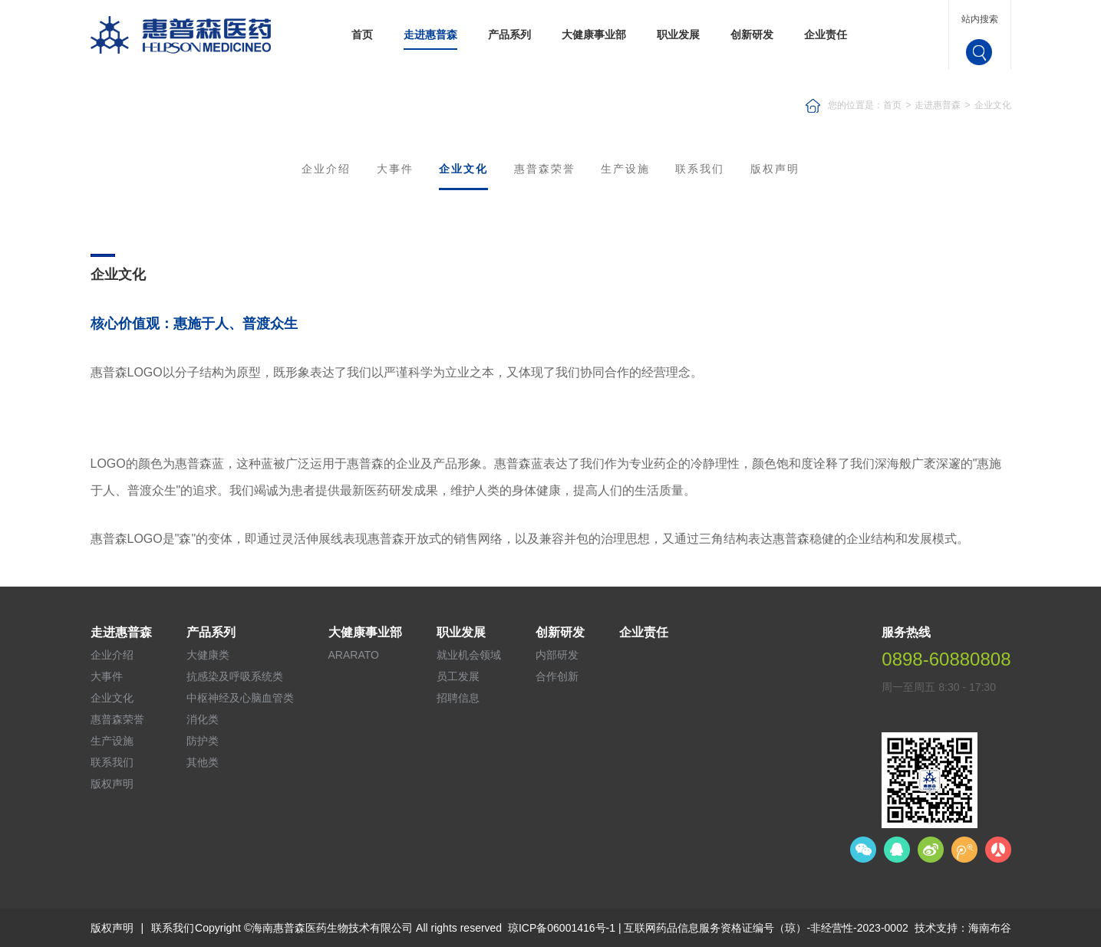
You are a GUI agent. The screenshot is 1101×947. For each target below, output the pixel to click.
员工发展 (458, 676)
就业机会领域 (469, 655)
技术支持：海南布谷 (963, 928)
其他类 (202, 762)
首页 (362, 34)
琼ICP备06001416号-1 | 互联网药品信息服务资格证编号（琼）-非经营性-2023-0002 (708, 928)
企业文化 (992, 105)
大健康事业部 (594, 34)
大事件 (395, 169)
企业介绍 (326, 169)
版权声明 (774, 169)
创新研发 (751, 34)
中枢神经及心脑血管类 (240, 698)
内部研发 (557, 655)
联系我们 (699, 169)
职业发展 (678, 34)
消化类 (202, 719)
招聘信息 (458, 698)
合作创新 (557, 676)
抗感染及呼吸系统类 (234, 676)
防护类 (202, 741)
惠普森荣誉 (544, 169)
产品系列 (509, 34)
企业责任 (825, 34)
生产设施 (625, 169)
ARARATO (353, 655)
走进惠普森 (430, 34)
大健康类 (207, 655)
